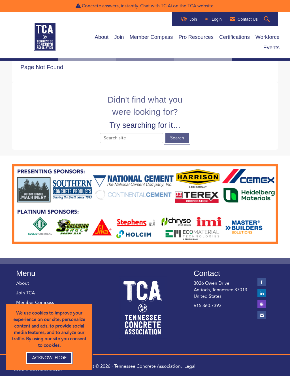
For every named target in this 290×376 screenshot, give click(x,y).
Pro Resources (196, 37)
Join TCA (25, 293)
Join (119, 37)
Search (177, 138)
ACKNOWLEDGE (49, 357)
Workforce (267, 37)
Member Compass (151, 37)
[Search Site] (267, 19)
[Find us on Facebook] (261, 282)
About (101, 37)
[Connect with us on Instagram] (261, 304)
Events (271, 47)
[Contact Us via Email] (261, 315)
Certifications (234, 37)
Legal (189, 366)
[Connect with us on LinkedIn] (261, 293)
